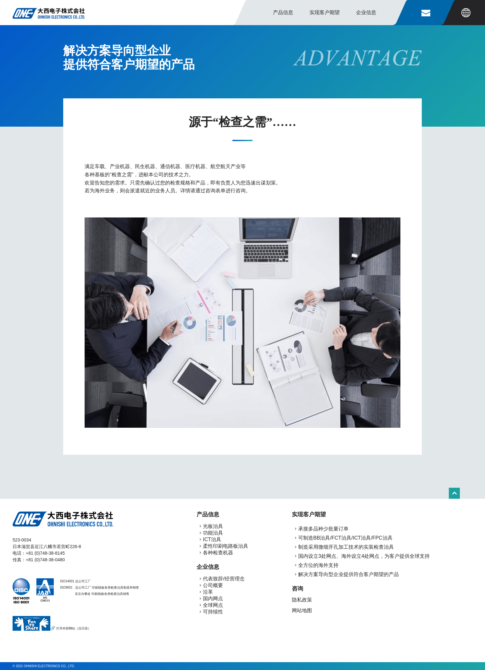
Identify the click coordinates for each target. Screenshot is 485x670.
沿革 (208, 592)
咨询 (297, 588)
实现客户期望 (309, 514)
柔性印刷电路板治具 (225, 546)
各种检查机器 (218, 552)
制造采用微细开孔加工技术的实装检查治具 (345, 547)
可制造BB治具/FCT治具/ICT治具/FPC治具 (345, 538)
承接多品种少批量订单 (322, 528)
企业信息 (208, 567)
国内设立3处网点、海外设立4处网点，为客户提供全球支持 (363, 556)
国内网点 (213, 598)
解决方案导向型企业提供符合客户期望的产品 (348, 574)
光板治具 (213, 526)
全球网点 (213, 605)
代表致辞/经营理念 (223, 578)
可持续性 (213, 611)
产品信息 (283, 12)
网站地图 (302, 610)
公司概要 (213, 585)
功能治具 (213, 532)
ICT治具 (212, 539)
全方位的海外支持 (317, 565)
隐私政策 (302, 599)
